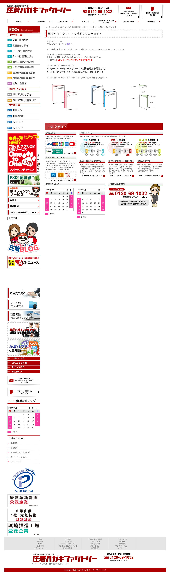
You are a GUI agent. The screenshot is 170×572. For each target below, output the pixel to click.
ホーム (47, 27)
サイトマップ (16, 461)
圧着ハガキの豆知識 (95, 539)
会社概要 (14, 443)
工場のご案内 (95, 541)
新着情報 (14, 448)
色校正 (40, 544)
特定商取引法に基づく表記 (21, 452)
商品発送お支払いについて (67, 546)
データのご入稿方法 (68, 544)
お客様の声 (95, 548)
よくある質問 (95, 544)
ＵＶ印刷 (68, 539)
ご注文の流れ (67, 541)
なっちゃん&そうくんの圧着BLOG (66, 27)
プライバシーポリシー (19, 457)
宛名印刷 (40, 546)
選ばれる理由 (67, 548)
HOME (40, 539)
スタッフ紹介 (95, 546)
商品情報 (40, 541)
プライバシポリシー (122, 546)
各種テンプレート (40, 548)
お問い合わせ (122, 539)
